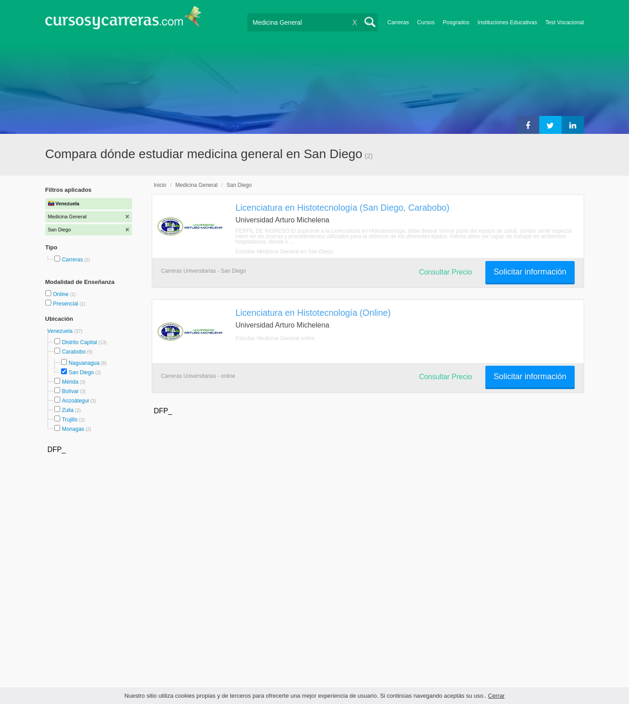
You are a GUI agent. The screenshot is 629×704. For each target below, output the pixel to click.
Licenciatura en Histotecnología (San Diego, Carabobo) (343, 208)
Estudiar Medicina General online (275, 338)
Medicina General (197, 185)
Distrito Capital (79, 342)
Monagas (73, 429)
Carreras (398, 22)
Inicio (160, 185)
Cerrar (496, 695)
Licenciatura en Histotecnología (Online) (313, 313)
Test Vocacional (564, 22)
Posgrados (456, 22)
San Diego (81, 372)
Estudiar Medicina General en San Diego (284, 251)
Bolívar (70, 391)
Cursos (426, 22)
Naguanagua (84, 363)
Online (61, 294)
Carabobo (74, 352)
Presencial (66, 304)
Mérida (70, 382)
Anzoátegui (75, 401)
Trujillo (70, 419)
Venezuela (61, 331)
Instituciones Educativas (507, 22)
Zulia (68, 410)
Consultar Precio (445, 272)
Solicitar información (529, 271)
